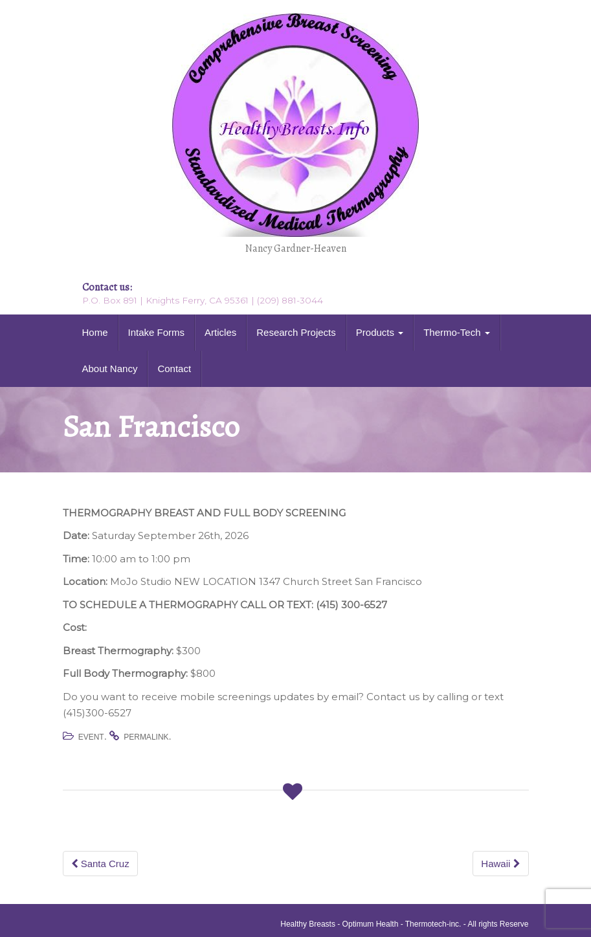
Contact (174, 368)
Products (379, 332)
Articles (220, 332)
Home (95, 332)
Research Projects (296, 332)
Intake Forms (156, 332)
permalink (146, 737)
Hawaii (500, 863)
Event (91, 737)
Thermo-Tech (456, 332)
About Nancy (110, 368)
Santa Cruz (100, 863)
